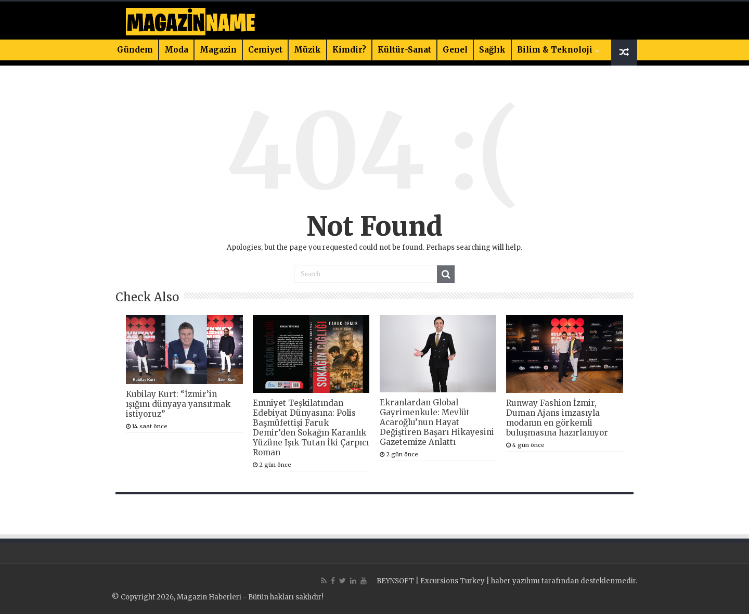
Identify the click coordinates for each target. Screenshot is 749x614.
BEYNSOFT (395, 581)
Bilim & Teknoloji (554, 50)
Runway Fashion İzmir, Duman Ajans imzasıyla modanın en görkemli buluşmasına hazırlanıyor (557, 418)
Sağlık (492, 50)
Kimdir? (349, 50)
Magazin (218, 50)
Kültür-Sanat (404, 50)
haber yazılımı (515, 581)
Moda (176, 50)
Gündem (135, 50)
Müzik (307, 50)
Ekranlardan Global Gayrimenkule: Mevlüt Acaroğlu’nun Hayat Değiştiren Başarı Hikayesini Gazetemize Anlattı (437, 422)
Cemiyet (265, 50)
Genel (455, 50)
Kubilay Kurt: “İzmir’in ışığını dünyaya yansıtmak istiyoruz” (178, 404)
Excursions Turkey (452, 581)
